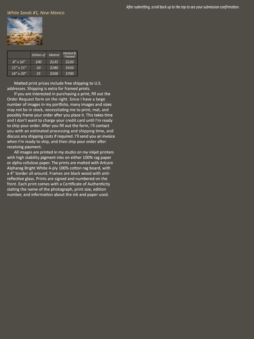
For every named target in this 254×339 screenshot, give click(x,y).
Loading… (182, 174)
